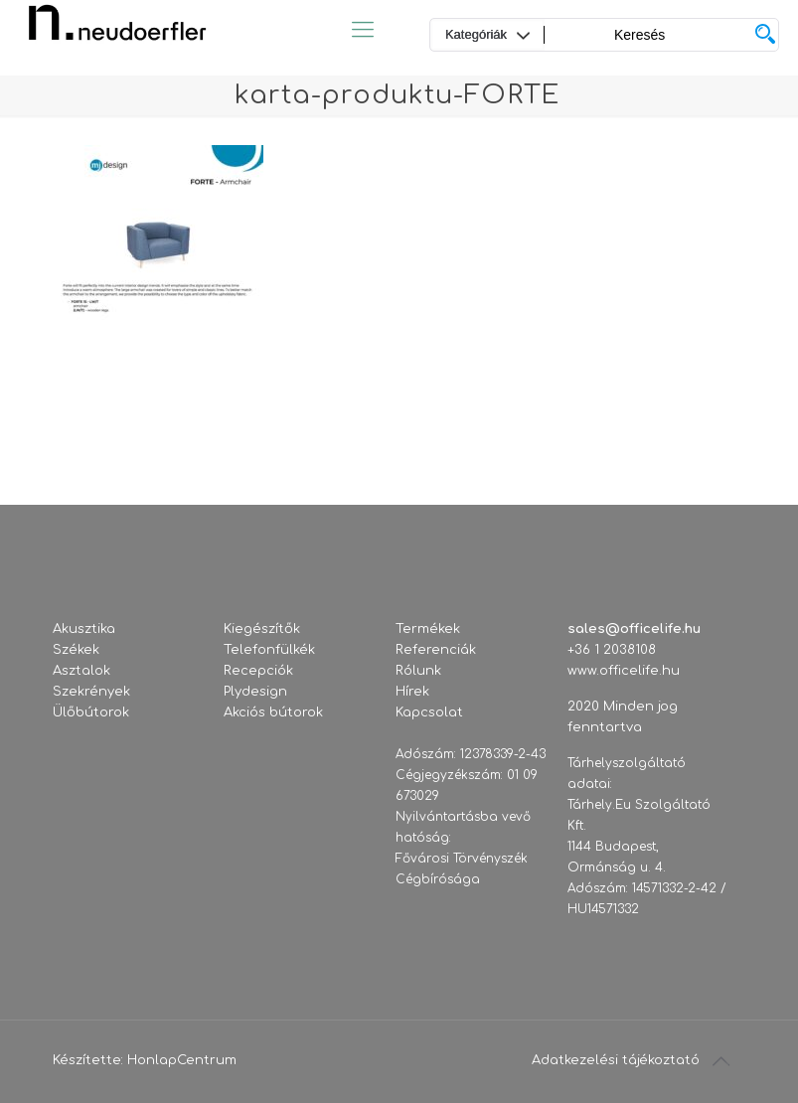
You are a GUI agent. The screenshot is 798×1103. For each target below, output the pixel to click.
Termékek (428, 629)
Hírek (412, 692)
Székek (76, 650)
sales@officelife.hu (634, 629)
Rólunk (418, 671)
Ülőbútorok (91, 712)
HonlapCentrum (182, 1060)
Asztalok (81, 671)
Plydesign (255, 692)
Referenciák (436, 650)
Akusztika (84, 629)
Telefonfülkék (269, 650)
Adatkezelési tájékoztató (616, 1060)
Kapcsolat (429, 712)
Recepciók (258, 671)
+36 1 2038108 (611, 650)
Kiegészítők (262, 629)
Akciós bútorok (273, 712)
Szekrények (91, 692)
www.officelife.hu (623, 671)
